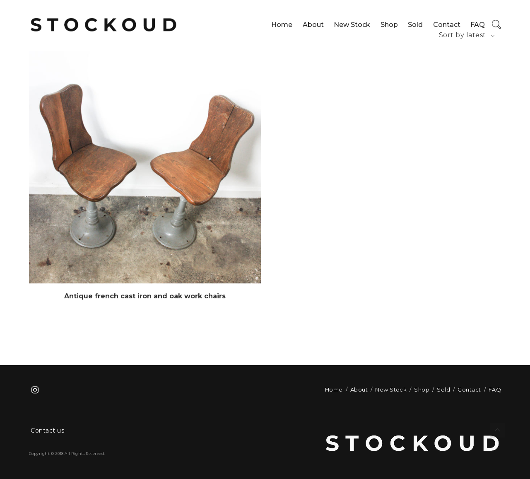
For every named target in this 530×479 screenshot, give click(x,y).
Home (281, 25)
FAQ (477, 25)
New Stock (352, 25)
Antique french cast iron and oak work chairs (145, 296)
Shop (389, 25)
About (313, 25)
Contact (446, 25)
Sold (415, 25)
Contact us (47, 430)
